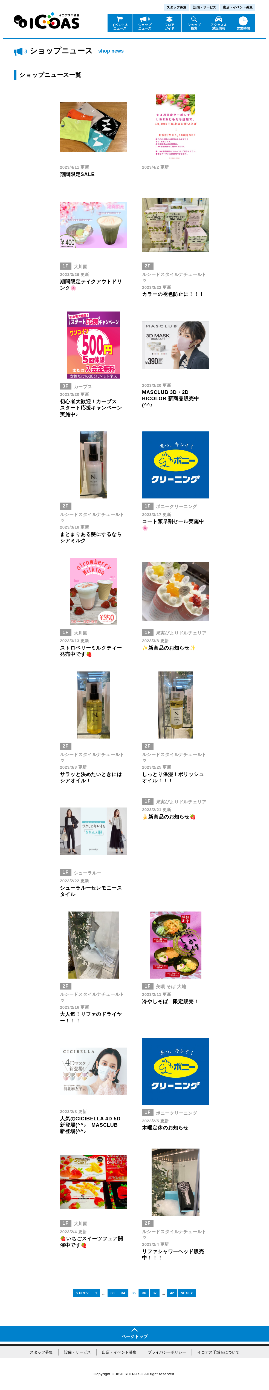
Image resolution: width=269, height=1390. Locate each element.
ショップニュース (144, 26)
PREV (82, 1293)
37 (155, 1293)
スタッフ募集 (176, 7)
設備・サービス (204, 7)
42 (172, 1293)
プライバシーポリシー (167, 1352)
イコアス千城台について (218, 1352)
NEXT (187, 1293)
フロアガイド (169, 26)
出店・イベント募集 (238, 7)
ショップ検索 (194, 26)
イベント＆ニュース (120, 26)
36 (144, 1293)
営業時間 (243, 28)
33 (112, 1293)
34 (123, 1293)
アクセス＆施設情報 (218, 26)
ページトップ (135, 1336)
